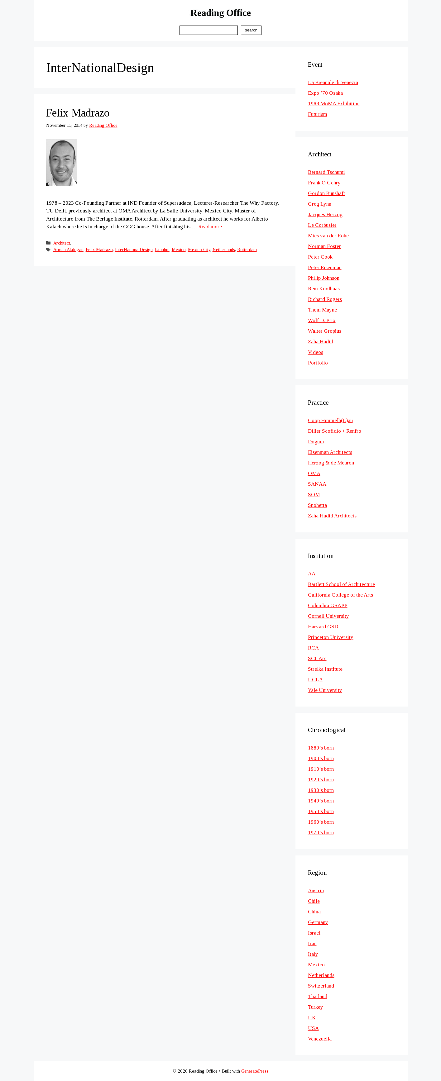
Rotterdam (247, 249)
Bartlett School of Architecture (341, 584)
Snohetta (317, 505)
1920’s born (321, 780)
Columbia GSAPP (328, 605)
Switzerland (321, 986)
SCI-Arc (317, 658)
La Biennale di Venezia (333, 82)
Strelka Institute (325, 669)
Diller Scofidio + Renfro (334, 431)
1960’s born (321, 822)
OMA (314, 473)
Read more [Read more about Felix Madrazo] (210, 227)
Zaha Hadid (320, 342)
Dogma (316, 442)
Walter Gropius (324, 331)
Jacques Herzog (325, 214)
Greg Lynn (319, 204)
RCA (313, 648)
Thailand (317, 996)
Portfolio (318, 363)
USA (313, 1028)
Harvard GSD (323, 627)
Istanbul (162, 249)
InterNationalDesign (134, 249)
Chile (314, 901)
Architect (61, 242)
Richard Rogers (325, 299)
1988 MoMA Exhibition (334, 104)
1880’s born (321, 748)
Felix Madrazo (77, 113)
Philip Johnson (323, 278)
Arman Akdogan (68, 249)
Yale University (325, 690)
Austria (316, 890)
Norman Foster (324, 246)
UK (312, 1018)
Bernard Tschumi (326, 172)
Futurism (317, 114)
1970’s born (321, 833)
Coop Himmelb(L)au (330, 420)
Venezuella (320, 1039)
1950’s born (321, 811)
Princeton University (330, 637)
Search (251, 30)
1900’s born (321, 758)
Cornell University (328, 616)
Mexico (179, 249)
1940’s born (321, 801)
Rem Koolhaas (324, 289)
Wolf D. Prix (322, 320)
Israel (314, 933)
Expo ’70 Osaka (325, 93)
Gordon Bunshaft (326, 193)
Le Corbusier (322, 225)
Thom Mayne (322, 310)
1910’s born (321, 769)
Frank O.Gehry (324, 183)
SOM (314, 495)
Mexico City (199, 249)
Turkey (315, 1007)
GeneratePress (254, 1071)
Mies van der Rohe (328, 236)
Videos (315, 352)
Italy (313, 954)
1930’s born (321, 790)
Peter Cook (320, 257)
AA (311, 574)
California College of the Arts (340, 595)
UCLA (315, 680)
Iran (312, 943)
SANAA (317, 484)
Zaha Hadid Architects (332, 516)
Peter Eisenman (325, 267)
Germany (318, 922)
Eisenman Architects (330, 452)
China (314, 912)
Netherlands (224, 249)
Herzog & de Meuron (331, 463)
